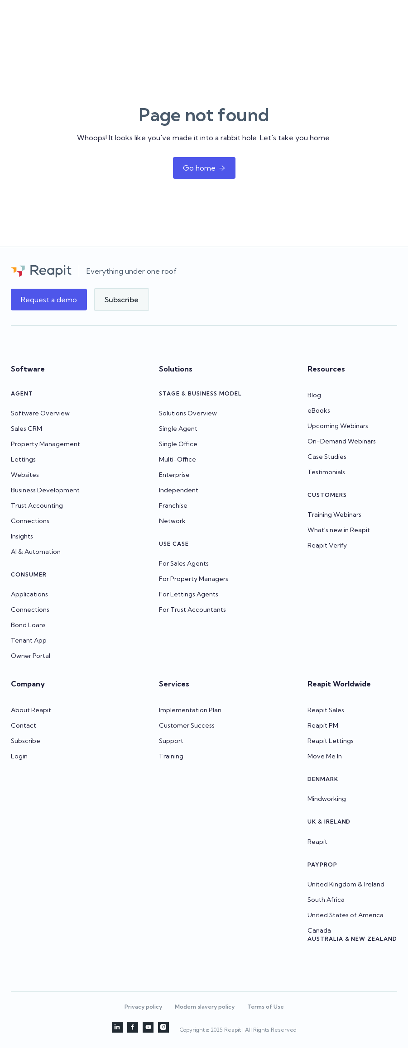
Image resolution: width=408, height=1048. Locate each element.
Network (172, 521)
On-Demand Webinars (341, 441)
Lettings (23, 459)
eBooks (318, 410)
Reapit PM (322, 725)
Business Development (45, 490)
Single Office (178, 444)
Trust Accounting (37, 505)
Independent (178, 490)
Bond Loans (28, 625)
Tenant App (29, 640)
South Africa (326, 900)
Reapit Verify (327, 545)
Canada (319, 930)
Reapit (317, 842)
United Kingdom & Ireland (345, 884)
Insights (22, 536)
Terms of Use (265, 1006)
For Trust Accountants (192, 609)
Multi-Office (177, 459)
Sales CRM (26, 428)
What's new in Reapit (338, 530)
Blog (314, 395)
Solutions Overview (188, 413)
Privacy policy (143, 1006)
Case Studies (326, 457)
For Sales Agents (184, 563)
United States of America (345, 915)
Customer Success (187, 725)
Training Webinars (334, 514)
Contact (23, 725)
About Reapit (31, 710)
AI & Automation (36, 552)
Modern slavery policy (205, 1006)
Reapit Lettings (330, 741)
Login (19, 756)
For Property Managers (193, 579)
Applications (29, 594)
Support (171, 741)
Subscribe (25, 741)
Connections (30, 521)
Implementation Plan (190, 710)
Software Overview (40, 413)
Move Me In (324, 756)
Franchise (173, 505)
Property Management (45, 444)
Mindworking (326, 799)
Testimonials (326, 472)
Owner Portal (30, 656)
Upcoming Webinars (337, 426)
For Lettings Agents (188, 594)
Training (171, 756)
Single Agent (178, 428)
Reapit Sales (325, 710)
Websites (25, 475)
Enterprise (174, 475)
